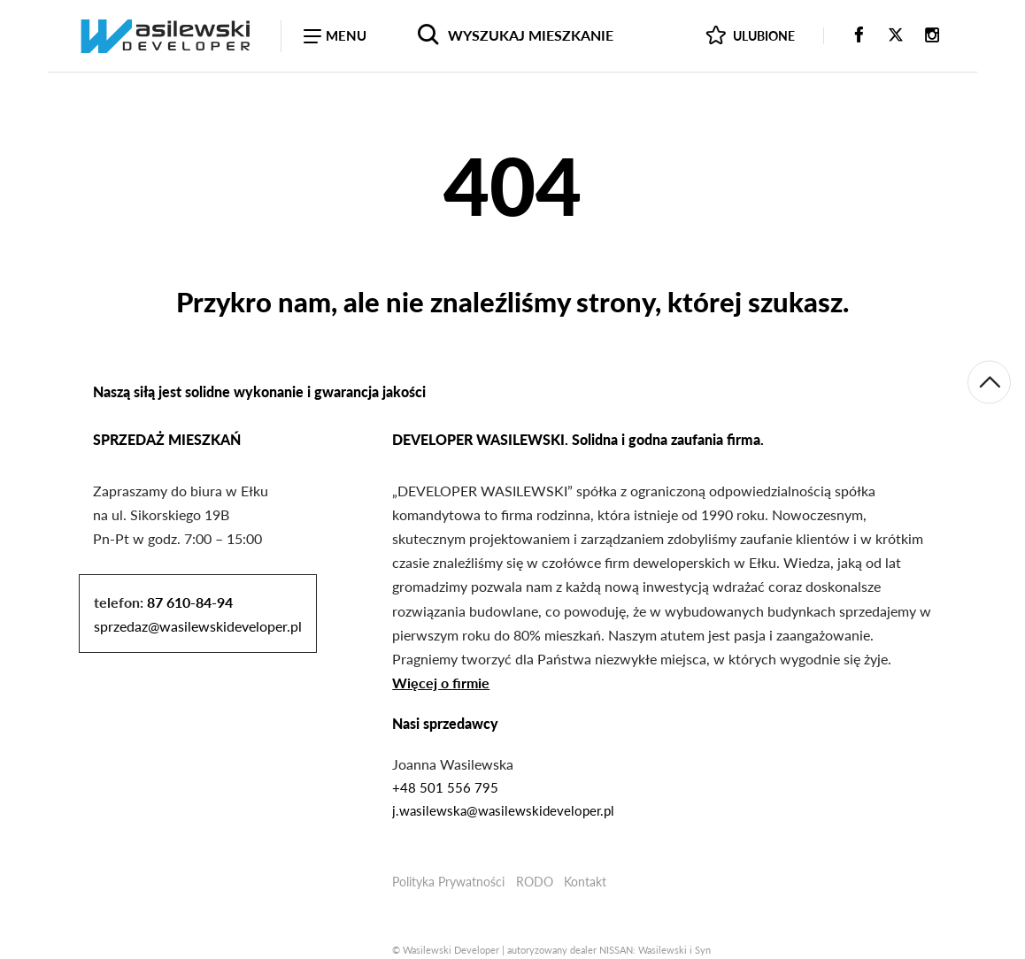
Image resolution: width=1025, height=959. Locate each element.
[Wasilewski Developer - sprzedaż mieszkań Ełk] (164, 35)
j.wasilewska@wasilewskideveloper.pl (503, 810)
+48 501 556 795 (445, 787)
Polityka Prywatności (448, 882)
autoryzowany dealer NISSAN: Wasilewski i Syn (609, 949)
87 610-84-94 (190, 602)
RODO (534, 882)
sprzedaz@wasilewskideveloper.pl (198, 626)
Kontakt (585, 882)
